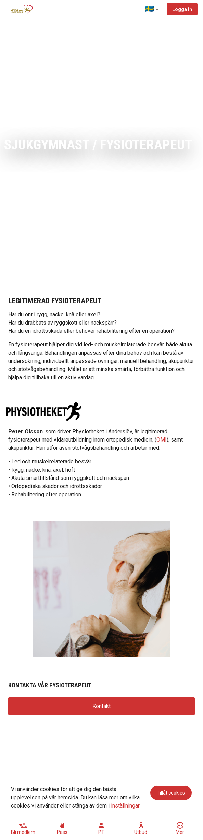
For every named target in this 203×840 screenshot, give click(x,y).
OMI (161, 439)
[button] (153, 9)
